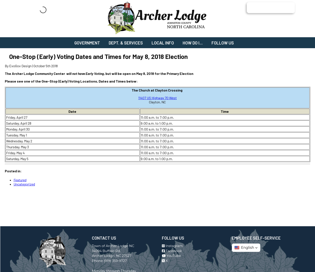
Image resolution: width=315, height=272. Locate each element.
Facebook (172, 251)
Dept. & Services (126, 42)
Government (87, 42)
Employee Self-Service (256, 237)
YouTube (171, 256)
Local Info (163, 42)
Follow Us (223, 42)
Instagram (172, 246)
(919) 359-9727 (115, 261)
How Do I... (193, 42)
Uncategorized (24, 184)
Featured (20, 180)
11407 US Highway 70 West (157, 98)
